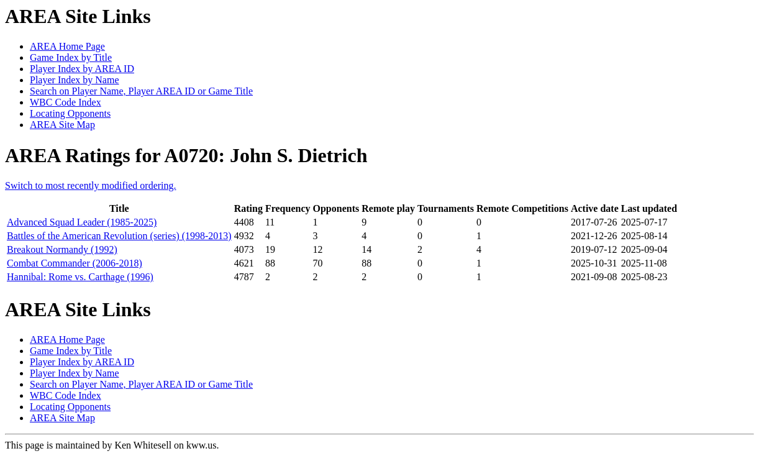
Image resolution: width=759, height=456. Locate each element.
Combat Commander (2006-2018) (74, 263)
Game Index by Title (71, 57)
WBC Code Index (65, 102)
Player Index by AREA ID (82, 68)
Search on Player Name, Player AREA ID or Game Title (141, 91)
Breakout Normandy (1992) (62, 249)
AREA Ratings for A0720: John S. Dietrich (186, 155)
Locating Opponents (70, 113)
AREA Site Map (62, 124)
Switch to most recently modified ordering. (90, 185)
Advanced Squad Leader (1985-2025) (82, 222)
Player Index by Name (74, 80)
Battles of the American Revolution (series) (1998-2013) (119, 235)
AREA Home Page (67, 46)
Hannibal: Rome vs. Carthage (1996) (80, 276)
